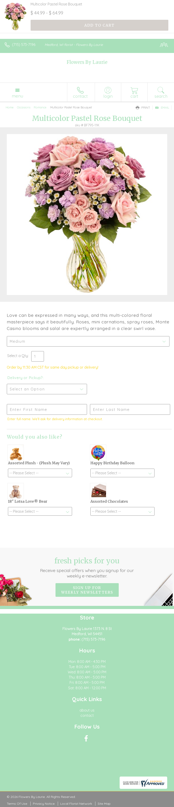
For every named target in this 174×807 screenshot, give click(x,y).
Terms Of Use (17, 804)
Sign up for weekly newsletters (87, 590)
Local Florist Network (76, 804)
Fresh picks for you (87, 567)
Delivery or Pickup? (25, 377)
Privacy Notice (44, 804)
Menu (17, 96)
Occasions (23, 107)
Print (143, 107)
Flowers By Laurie (87, 62)
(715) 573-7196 (23, 44)
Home (10, 107)
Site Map (104, 804)
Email (162, 107)
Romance (40, 107)
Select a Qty (17, 355)
